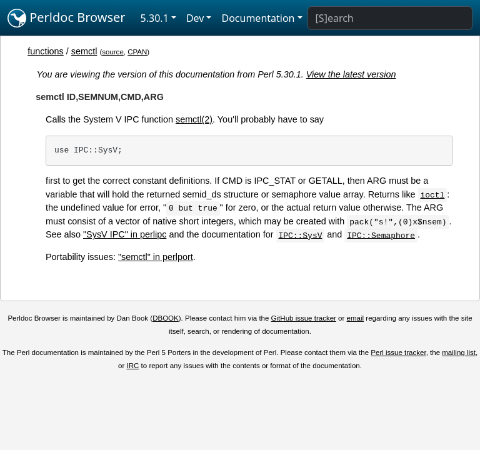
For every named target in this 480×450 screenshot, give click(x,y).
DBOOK (165, 318)
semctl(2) (194, 119)
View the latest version (351, 74)
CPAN (137, 52)
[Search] (390, 18)
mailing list (459, 352)
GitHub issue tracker (303, 318)
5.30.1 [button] (155, 18)
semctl (84, 51)
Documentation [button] (257, 18)
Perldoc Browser (67, 18)
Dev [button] (195, 18)
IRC (133, 365)
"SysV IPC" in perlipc (124, 234)
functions (46, 51)
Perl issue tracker (398, 352)
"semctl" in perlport (155, 257)
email (355, 318)
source (113, 52)
